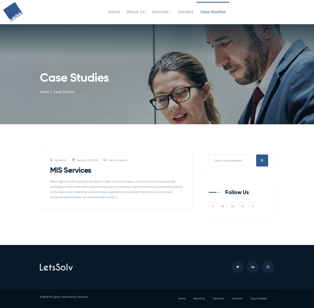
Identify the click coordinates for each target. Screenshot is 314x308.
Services (160, 11)
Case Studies (213, 11)
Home (114, 11)
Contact (185, 11)
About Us (136, 11)
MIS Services (70, 170)
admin (63, 160)
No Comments (115, 160)
